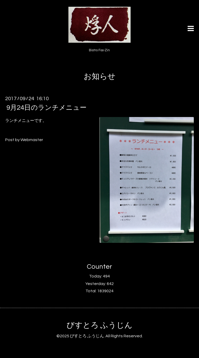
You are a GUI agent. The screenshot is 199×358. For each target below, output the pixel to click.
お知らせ (100, 76)
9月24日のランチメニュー (46, 107)
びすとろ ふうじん (99, 325)
